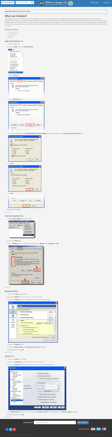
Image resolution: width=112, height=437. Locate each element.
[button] (107, 2)
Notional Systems (103, 435)
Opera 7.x (10, 37)
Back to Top (8, 212)
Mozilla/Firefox (12, 35)
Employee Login (84, 429)
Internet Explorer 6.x (13, 34)
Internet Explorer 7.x (13, 32)
